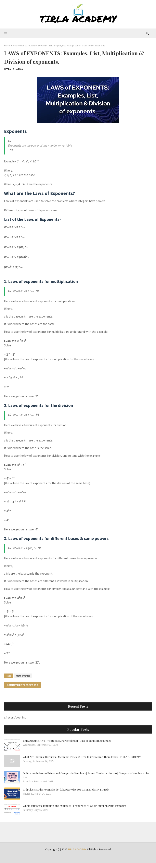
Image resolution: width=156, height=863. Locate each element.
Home (7, 45)
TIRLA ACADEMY (77, 849)
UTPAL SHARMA (13, 69)
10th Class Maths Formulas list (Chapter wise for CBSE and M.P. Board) (66, 789)
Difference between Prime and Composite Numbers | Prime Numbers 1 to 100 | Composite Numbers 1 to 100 (86, 775)
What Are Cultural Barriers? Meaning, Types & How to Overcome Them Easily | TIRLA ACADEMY (82, 757)
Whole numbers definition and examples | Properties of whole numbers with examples (74, 805)
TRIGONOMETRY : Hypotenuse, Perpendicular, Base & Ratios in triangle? (67, 740)
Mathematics (20, 45)
